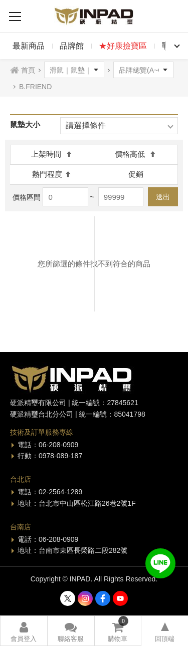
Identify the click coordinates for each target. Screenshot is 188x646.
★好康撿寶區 (123, 46)
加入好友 (160, 563)
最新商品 (29, 46)
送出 (163, 197)
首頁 (28, 70)
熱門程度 (52, 174)
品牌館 (72, 46)
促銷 (135, 174)
